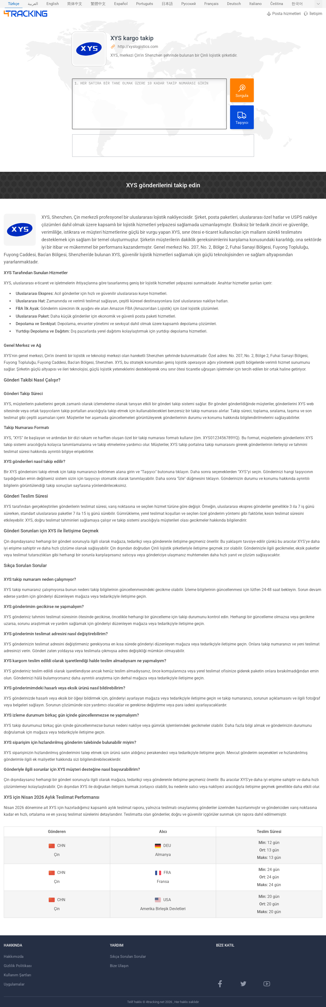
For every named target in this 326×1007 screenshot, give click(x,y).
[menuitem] (13, 4)
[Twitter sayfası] (243, 984)
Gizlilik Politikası (18, 966)
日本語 (167, 4)
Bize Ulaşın (119, 966)
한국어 (297, 4)
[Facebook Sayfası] (220, 984)
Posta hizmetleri (283, 13)
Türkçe (13, 4)
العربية (33, 4)
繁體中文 (98, 4)
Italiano (255, 4)
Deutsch (234, 4)
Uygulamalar (14, 984)
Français (211, 4)
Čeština (276, 4)
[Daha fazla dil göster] (318, 4)
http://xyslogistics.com (138, 46)
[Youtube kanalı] (267, 984)
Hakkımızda (13, 956)
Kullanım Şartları (17, 975)
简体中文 (74, 4)
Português (144, 4)
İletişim (312, 13)
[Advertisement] (163, 145)
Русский (188, 4)
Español (121, 4)
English (52, 4)
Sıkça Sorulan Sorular (128, 956)
